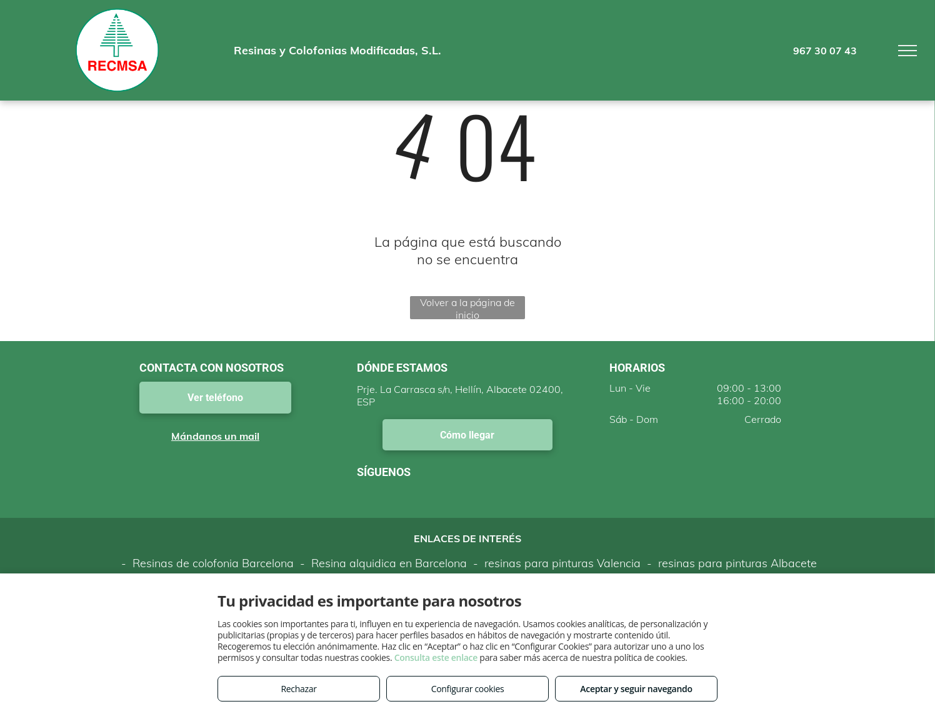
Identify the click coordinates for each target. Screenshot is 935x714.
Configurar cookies (467, 689)
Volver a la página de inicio (467, 307)
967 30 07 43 (825, 50)
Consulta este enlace (436, 657)
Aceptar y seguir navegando (636, 689)
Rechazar (298, 689)
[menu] (907, 50)
